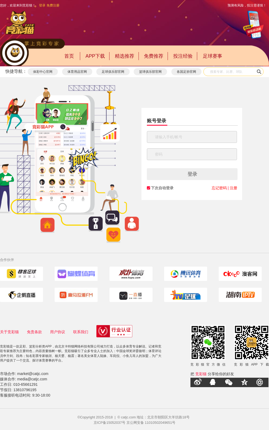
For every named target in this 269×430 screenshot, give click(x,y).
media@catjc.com (32, 379)
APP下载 (95, 56)
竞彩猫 (201, 374)
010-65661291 (25, 384)
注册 (233, 188)
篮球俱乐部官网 (150, 72)
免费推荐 (153, 56)
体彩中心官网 (42, 72)
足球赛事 (212, 56)
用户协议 (57, 332)
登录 (42, 5)
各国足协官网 (186, 72)
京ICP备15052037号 (110, 423)
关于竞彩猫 (9, 332)
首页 (69, 56)
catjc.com (128, 417)
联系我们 (80, 332)
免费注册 (53, 5)
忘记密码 (219, 188)
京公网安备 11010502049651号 (151, 423)
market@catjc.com (32, 373)
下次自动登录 (162, 188)
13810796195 (25, 390)
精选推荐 (124, 56)
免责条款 (34, 332)
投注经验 (183, 56)
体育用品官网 (77, 72)
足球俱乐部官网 (113, 72)
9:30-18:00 (41, 395)
